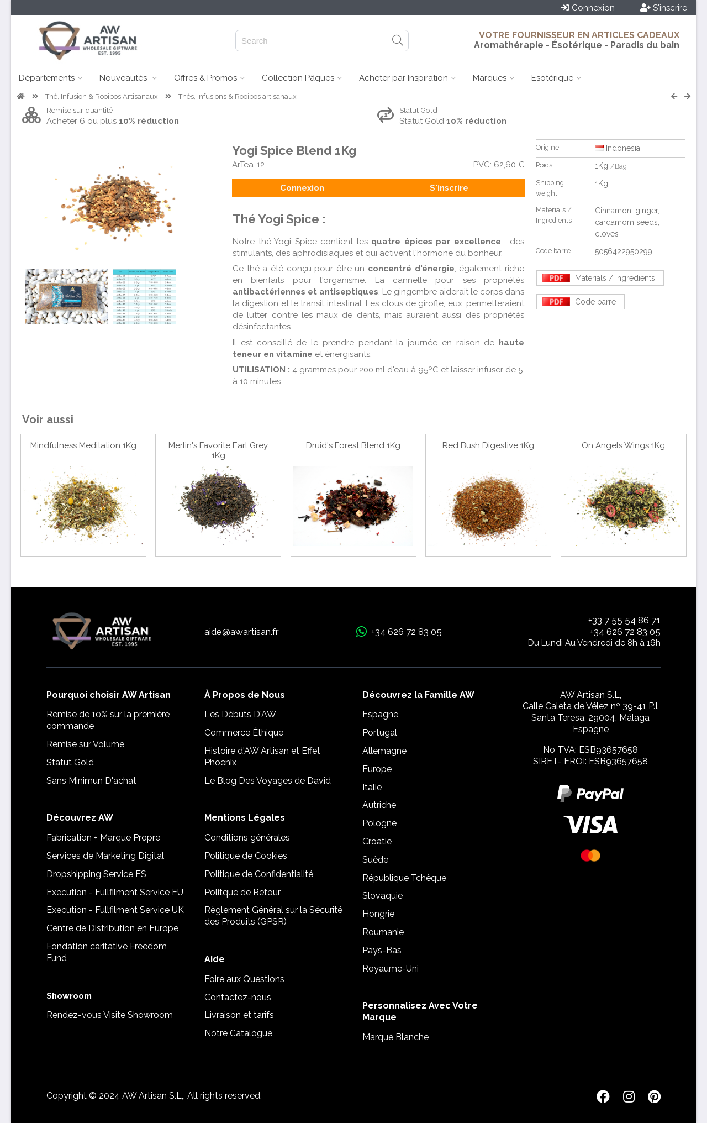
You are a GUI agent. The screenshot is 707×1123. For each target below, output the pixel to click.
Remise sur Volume (85, 744)
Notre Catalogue (238, 1033)
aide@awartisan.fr (241, 631)
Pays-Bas (382, 950)
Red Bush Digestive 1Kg (488, 445)
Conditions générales (247, 837)
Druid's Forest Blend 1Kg (353, 445)
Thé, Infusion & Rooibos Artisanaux (101, 96)
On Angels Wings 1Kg (623, 445)
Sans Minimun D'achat (91, 780)
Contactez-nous (237, 997)
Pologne (379, 823)
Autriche (379, 805)
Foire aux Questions (244, 979)
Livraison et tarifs (239, 1015)
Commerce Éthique (243, 732)
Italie (372, 787)
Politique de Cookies (245, 856)
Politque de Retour (242, 892)
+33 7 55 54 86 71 (624, 620)
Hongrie (378, 914)
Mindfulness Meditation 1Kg (83, 445)
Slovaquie (382, 895)
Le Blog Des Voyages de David (267, 780)
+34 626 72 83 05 (625, 631)
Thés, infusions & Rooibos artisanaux (237, 96)
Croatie (377, 841)
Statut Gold (70, 762)
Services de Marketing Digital (105, 856)
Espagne (380, 714)
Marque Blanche (395, 1037)
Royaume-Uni (390, 968)
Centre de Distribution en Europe (112, 928)
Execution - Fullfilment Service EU (114, 892)
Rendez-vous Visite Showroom (109, 1015)
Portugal (379, 732)
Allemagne (384, 751)
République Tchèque (404, 878)
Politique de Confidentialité (258, 874)
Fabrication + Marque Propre (103, 837)
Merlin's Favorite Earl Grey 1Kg (218, 450)
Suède (375, 859)
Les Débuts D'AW (240, 714)
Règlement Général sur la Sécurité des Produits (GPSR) (273, 916)
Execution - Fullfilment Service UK (115, 910)
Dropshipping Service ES (96, 874)
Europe (377, 769)
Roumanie (383, 932)
